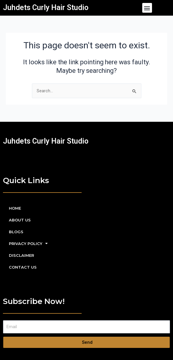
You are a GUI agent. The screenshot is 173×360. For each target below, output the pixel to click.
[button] (147, 8)
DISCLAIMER (21, 255)
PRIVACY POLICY (28, 243)
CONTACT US (23, 267)
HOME (15, 208)
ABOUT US (20, 220)
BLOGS (16, 231)
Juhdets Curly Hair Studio (45, 7)
